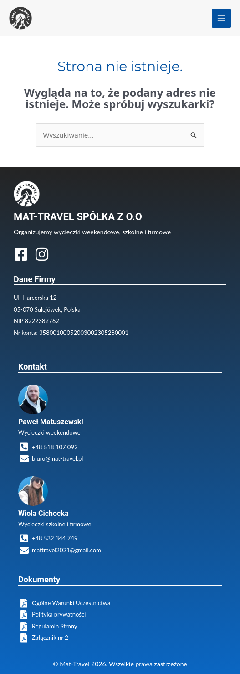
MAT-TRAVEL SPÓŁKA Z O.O (78, 216)
